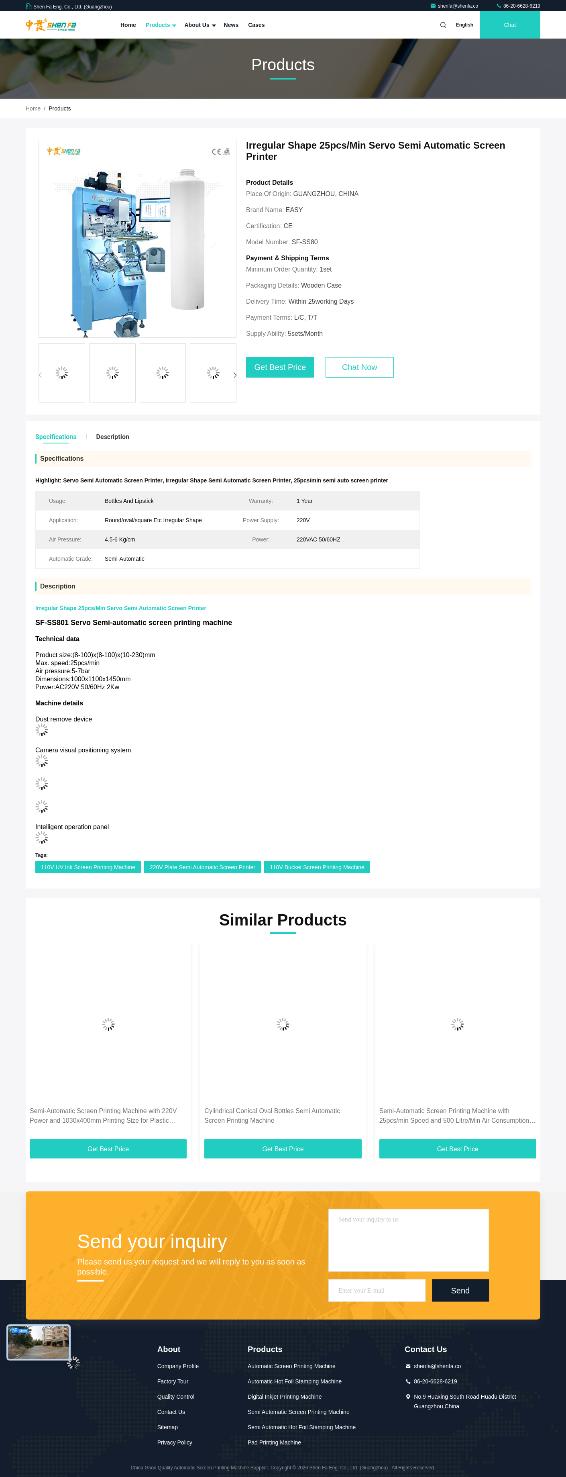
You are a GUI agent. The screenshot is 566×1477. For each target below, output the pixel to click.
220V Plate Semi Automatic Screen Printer (202, 867)
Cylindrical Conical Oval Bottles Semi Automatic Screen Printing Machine (272, 1115)
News (231, 25)
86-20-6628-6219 (518, 6)
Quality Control (176, 1396)
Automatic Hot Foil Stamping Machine (295, 1381)
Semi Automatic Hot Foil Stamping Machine (302, 1427)
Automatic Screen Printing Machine (292, 1366)
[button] (235, 375)
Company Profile (178, 1366)
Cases (256, 25)
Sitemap (167, 1427)
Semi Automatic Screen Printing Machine (299, 1412)
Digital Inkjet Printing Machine (285, 1396)
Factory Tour (173, 1381)
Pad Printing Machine (274, 1442)
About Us (199, 25)
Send (460, 1290)
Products (160, 25)
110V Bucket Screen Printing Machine (317, 867)
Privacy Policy (174, 1442)
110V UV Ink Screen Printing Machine (88, 867)
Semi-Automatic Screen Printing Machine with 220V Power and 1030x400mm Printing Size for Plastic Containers (103, 1116)
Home (128, 25)
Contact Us (171, 1412)
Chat (510, 25)
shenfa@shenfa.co (455, 6)
